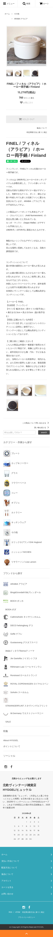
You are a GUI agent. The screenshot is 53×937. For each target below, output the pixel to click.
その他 (16, 14)
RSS (10, 912)
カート (44, 3)
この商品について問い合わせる (36, 423)
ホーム (7, 14)
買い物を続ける (42, 428)
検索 (26, 3)
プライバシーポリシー (26, 917)
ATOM (17, 912)
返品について (42, 128)
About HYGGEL (10, 740)
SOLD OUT (26, 119)
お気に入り (26, 102)
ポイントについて (11, 746)
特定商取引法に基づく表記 (37, 132)
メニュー (9, 3)
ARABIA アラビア (21, 19)
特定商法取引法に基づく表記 (33, 912)
